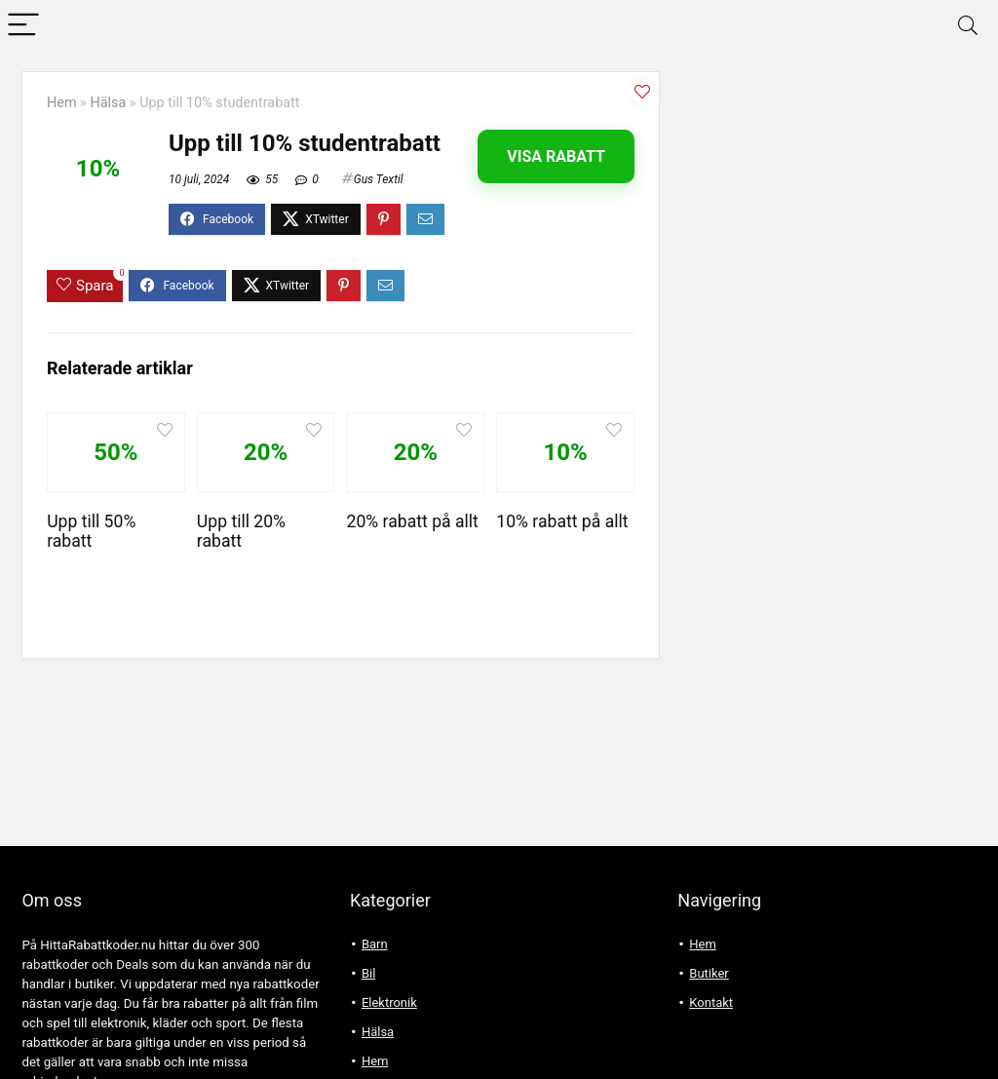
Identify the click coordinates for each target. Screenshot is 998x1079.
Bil (368, 973)
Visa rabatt (556, 156)
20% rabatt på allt (413, 521)
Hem (62, 103)
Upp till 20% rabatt (241, 531)
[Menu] (23, 26)
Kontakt (711, 1002)
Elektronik (389, 1002)
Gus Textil (378, 179)
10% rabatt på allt (562, 521)
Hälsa (108, 103)
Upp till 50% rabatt (91, 531)
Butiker (708, 973)
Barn (375, 944)
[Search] (967, 26)
